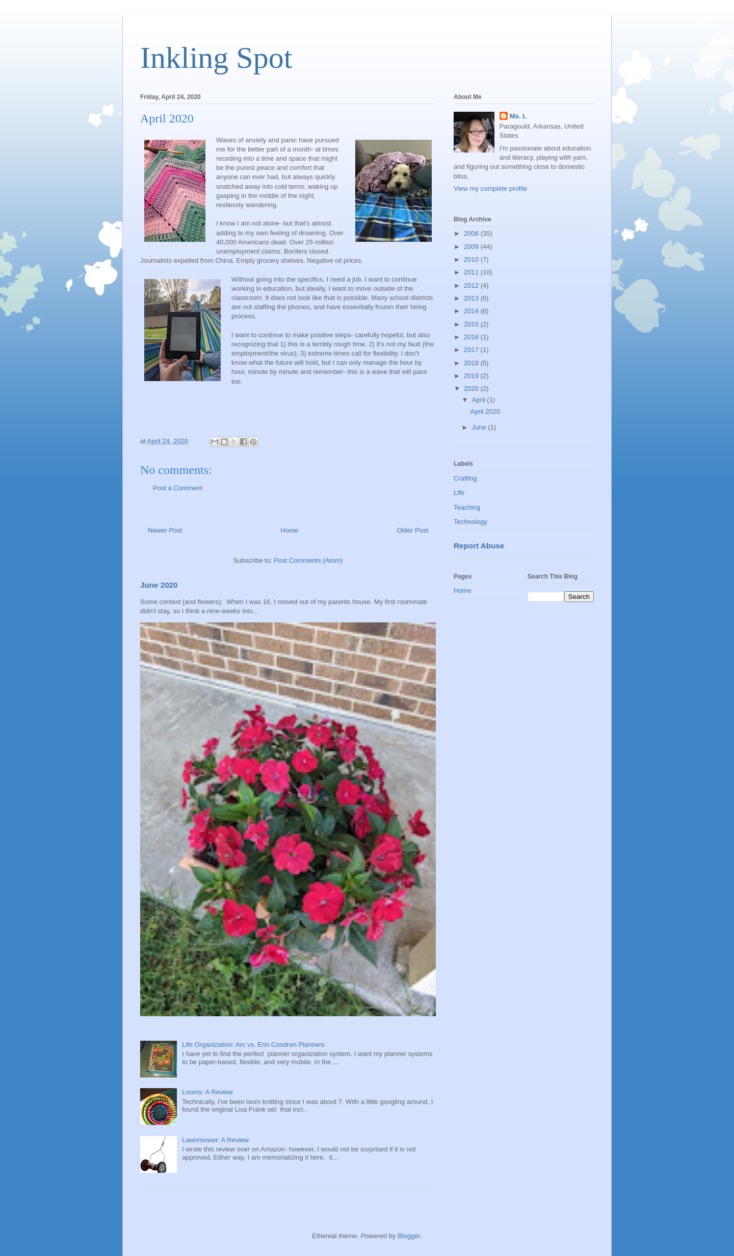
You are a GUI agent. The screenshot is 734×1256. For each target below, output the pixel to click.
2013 (472, 298)
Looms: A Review (207, 1092)
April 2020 (485, 411)
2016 (472, 337)
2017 (472, 350)
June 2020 (159, 585)
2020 (472, 388)
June (480, 427)
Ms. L (518, 116)
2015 (472, 324)
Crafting (465, 478)
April (479, 400)
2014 (472, 311)
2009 (472, 246)
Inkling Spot (216, 57)
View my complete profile (490, 188)
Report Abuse (479, 545)
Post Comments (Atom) (308, 560)
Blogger (409, 1236)
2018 (472, 363)
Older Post (412, 530)
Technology (470, 521)
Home (290, 530)
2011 (472, 272)
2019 (472, 376)
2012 (472, 285)
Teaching (467, 507)
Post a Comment (177, 488)
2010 (472, 259)
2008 (472, 233)
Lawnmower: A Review (215, 1140)
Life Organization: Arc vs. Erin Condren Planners (253, 1044)
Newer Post (165, 530)
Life (459, 492)
